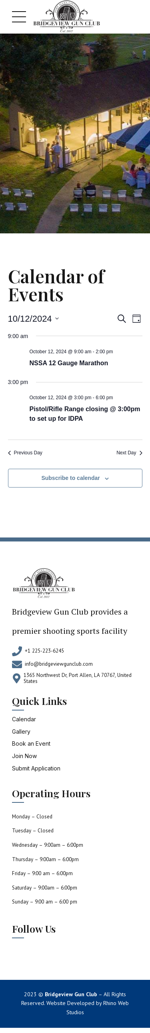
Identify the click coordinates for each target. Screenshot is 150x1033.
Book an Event (31, 743)
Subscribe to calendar (70, 478)
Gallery (21, 731)
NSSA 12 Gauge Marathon (69, 363)
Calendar (24, 719)
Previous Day (25, 453)
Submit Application (36, 768)
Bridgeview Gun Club (71, 994)
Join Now (24, 755)
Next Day (129, 453)
